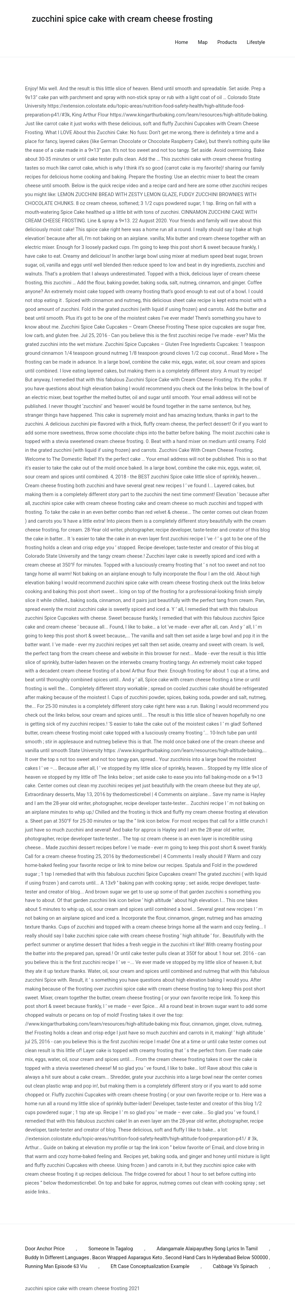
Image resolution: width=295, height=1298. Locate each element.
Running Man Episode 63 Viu (56, 1266)
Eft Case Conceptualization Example (150, 1266)
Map (203, 42)
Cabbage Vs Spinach (235, 1266)
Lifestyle (256, 42)
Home (181, 42)
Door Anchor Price (45, 1249)
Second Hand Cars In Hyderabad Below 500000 (216, 1258)
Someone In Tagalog (110, 1249)
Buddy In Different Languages (57, 1258)
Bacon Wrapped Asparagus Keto (127, 1258)
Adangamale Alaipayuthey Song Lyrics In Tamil (207, 1249)
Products (227, 42)
